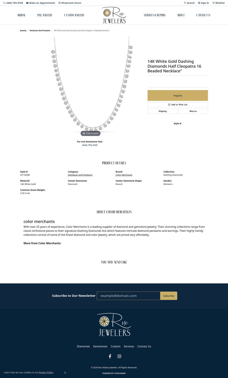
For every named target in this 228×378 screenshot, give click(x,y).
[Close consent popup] (65, 373)
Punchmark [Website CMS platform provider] (120, 373)
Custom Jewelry (74, 15)
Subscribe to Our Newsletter (73, 295)
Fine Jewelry (44, 15)
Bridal (21, 15)
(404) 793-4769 (89, 145)
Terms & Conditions (110, 362)
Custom (115, 346)
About (181, 15)
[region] (90, 87)
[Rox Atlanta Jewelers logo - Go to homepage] (114, 15)
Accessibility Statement (131, 362)
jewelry (23, 30)
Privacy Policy (93, 362)
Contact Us (203, 15)
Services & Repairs (155, 15)
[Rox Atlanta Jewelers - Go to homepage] (114, 324)
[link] (13, 3)
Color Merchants (124, 174)
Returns (193, 111)
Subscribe (168, 295)
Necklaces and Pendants (40, 30)
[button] (189, 3)
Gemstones (100, 346)
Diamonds (83, 346)
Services (129, 346)
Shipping (163, 111)
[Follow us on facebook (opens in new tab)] (110, 356)
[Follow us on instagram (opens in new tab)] (119, 356)
